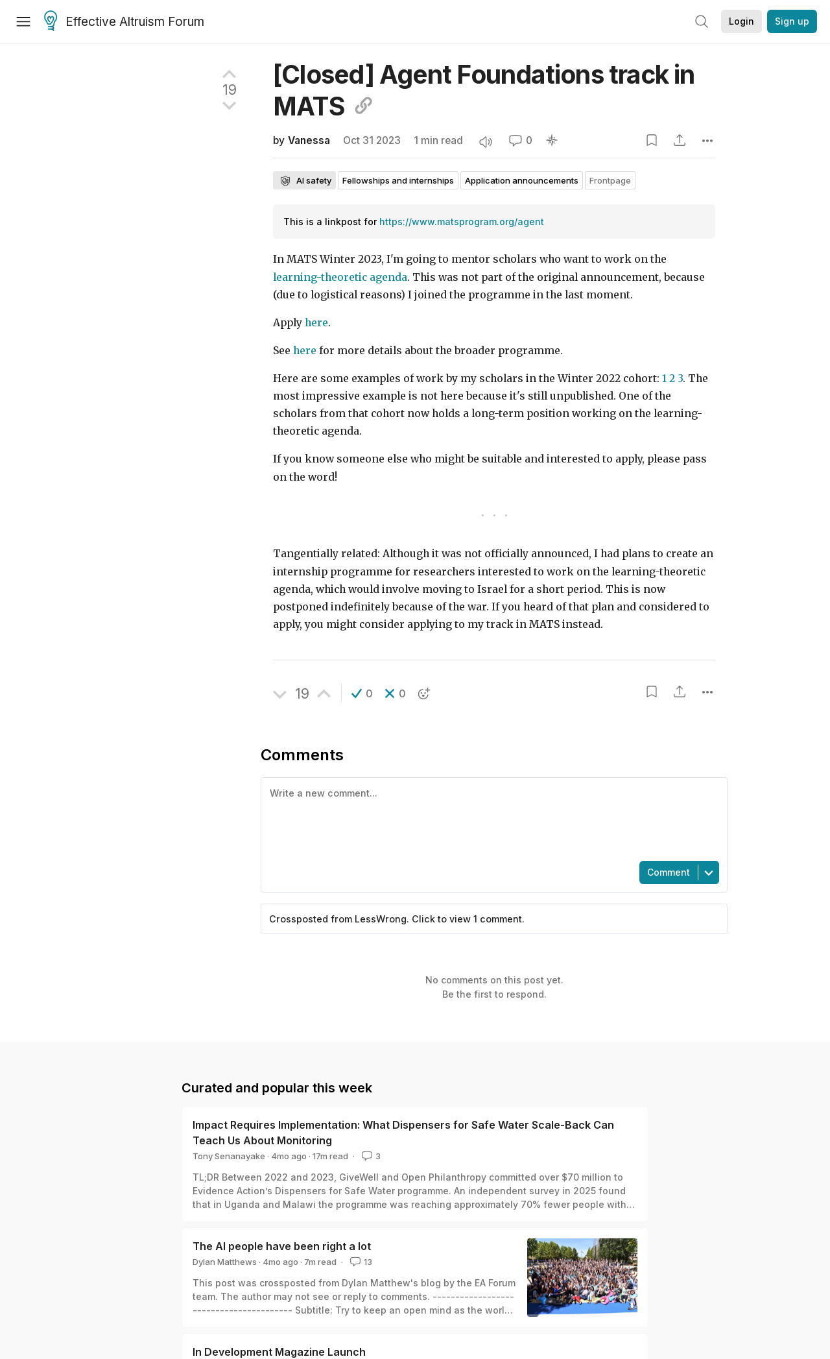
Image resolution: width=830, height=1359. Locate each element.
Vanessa (309, 140)
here (316, 323)
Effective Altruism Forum (124, 22)
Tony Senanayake (229, 1156)
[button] (362, 693)
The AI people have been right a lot (282, 1246)
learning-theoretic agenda (340, 277)
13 (360, 1262)
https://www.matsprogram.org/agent (461, 221)
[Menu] (23, 21)
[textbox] (491, 818)
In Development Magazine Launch (279, 1351)
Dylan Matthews (225, 1262)
